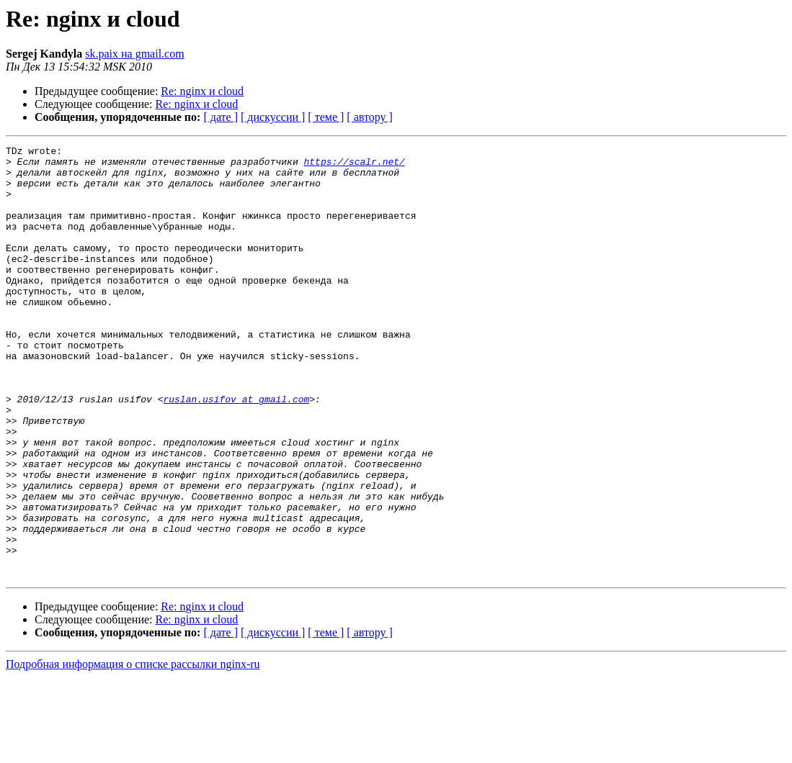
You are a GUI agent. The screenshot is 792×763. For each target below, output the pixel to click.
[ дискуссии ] (273, 117)
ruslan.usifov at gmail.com (236, 450)
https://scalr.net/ (353, 165)
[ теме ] (326, 117)
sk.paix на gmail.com (134, 54)
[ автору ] (369, 117)
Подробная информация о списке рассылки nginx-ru (133, 750)
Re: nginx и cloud (202, 91)
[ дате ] (220, 117)
